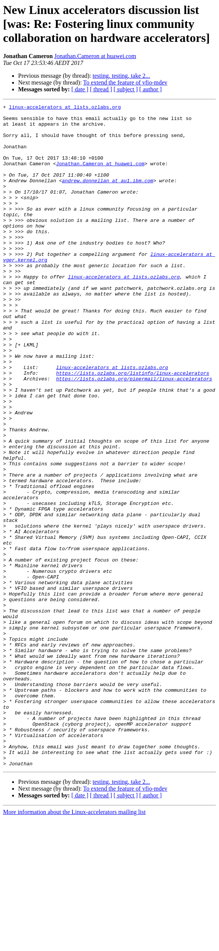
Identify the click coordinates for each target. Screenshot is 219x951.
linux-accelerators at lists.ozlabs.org (65, 108)
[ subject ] (126, 89)
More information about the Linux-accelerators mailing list (74, 944)
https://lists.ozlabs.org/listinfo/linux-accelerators (132, 427)
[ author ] (150, 89)
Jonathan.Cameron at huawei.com (95, 56)
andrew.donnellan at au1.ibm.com (107, 196)
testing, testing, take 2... (121, 75)
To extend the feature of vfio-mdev (125, 82)
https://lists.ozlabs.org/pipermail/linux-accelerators (134, 434)
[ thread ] (101, 89)
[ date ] (79, 89)
